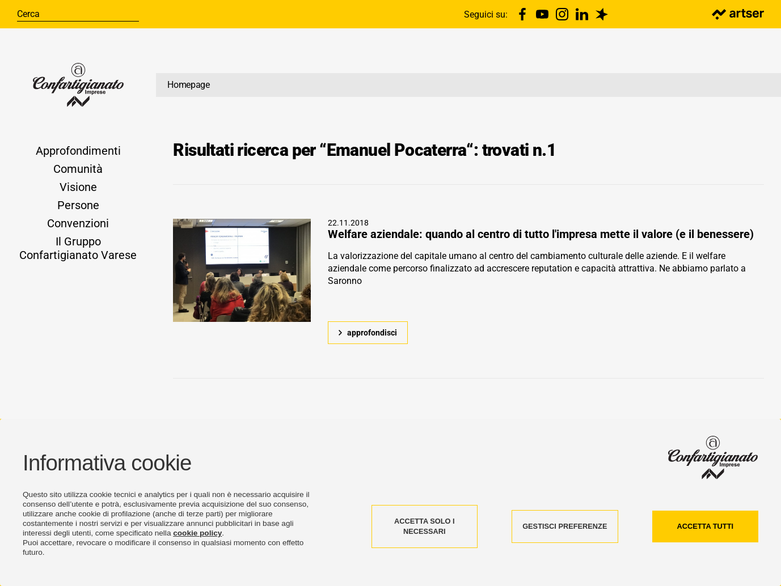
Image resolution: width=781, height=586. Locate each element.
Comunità (78, 169)
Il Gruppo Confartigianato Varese (78, 248)
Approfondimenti (78, 151)
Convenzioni (78, 223)
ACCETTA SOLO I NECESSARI (424, 526)
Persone (78, 205)
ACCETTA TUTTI (705, 526)
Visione (78, 187)
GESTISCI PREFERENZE (564, 526)
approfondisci (372, 332)
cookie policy (197, 533)
